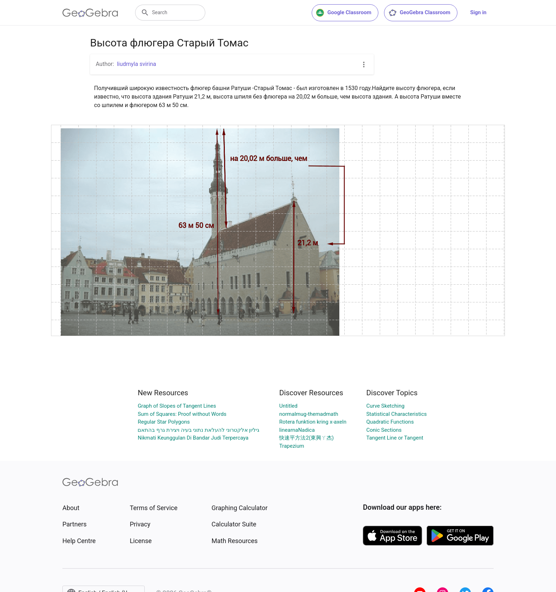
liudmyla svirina (136, 64)
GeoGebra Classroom (419, 13)
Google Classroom (343, 13)
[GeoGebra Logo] (90, 13)
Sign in (478, 12)
